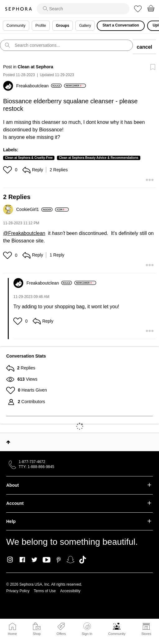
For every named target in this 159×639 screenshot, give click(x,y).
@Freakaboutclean (24, 233)
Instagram (10, 560)
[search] (83, 8)
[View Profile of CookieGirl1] (34, 209)
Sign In (87, 629)
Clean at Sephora (35, 66)
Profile (40, 25)
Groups (62, 25)
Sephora (18, 9)
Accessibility (70, 591)
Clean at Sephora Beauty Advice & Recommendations (98, 157)
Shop (37, 634)
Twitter (34, 560)
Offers (61, 634)
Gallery (85, 25)
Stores (146, 634)
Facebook (22, 560)
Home (12, 634)
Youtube (46, 560)
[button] (8, 169)
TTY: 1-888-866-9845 (36, 467)
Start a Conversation (120, 25)
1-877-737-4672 (32, 462)
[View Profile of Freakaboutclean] (39, 86)
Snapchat (70, 560)
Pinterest (59, 560)
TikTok (83, 560)
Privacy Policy (18, 591)
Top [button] (8, 442)
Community (117, 634)
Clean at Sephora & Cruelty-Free (29, 157)
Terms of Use (45, 591)
